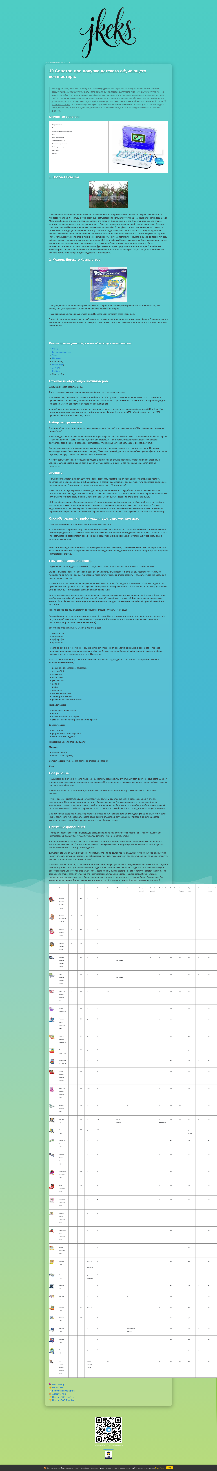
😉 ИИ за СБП (56, 1387)
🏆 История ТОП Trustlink (61, 1400)
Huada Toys (57, 364)
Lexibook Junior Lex (61, 352)
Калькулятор (56, 1384)
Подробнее (159, 1468)
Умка (54, 355)
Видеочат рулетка (108, 1449)
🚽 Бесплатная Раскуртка (62, 1391)
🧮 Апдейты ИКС (57, 1394)
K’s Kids (56, 371)
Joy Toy (55, 368)
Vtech (55, 349)
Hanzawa (56, 358)
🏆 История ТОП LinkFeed (61, 1397)
